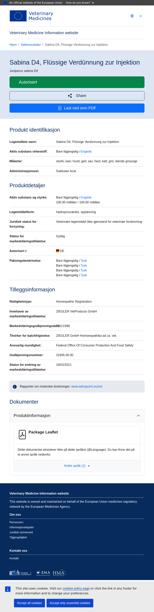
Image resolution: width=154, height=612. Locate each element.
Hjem (13, 44)
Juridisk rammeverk (21, 532)
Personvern (16, 522)
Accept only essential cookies (70, 603)
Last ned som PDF (77, 108)
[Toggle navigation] (140, 16)
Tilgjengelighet (18, 537)
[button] (77, 95)
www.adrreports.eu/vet (86, 386)
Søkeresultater (31, 44)
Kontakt (14, 558)
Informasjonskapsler (22, 527)
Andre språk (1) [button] (77, 465)
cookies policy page (76, 588)
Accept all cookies (29, 603)
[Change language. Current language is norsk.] (132, 16)
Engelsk (86, 151)
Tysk (83, 260)
